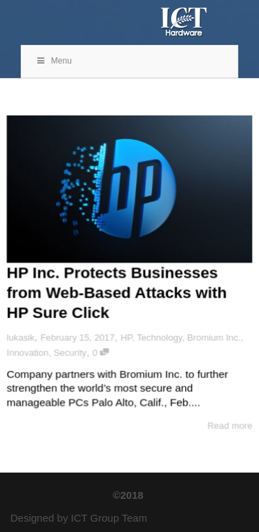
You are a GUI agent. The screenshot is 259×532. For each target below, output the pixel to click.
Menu (53, 61)
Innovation (27, 353)
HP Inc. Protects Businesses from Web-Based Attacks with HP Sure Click (117, 292)
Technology (159, 337)
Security (69, 353)
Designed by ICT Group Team (78, 518)
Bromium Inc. (215, 337)
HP (126, 337)
